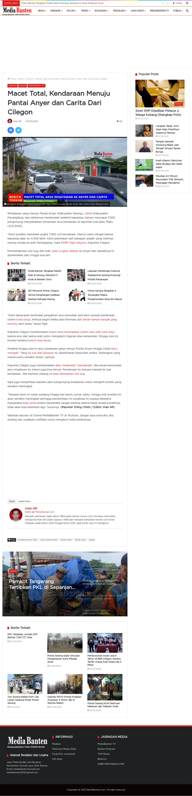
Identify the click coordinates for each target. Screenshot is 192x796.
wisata (91, 540)
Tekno (84, 11)
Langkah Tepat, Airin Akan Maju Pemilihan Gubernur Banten (167, 129)
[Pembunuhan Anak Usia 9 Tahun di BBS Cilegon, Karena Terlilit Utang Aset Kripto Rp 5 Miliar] (104, 643)
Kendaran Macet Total (27, 540)
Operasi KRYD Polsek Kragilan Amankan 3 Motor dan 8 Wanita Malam (64, 700)
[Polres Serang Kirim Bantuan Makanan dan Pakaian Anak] (104, 687)
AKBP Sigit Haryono (73, 243)
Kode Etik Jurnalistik (63, 754)
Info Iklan (57, 759)
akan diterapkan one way (69, 374)
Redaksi (56, 744)
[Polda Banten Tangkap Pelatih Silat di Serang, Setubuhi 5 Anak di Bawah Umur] (16, 275)
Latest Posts (24, 501)
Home (11, 79)
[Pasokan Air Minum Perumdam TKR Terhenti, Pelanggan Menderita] (144, 181)
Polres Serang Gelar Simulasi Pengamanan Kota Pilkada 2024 (63, 659)
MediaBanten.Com (44, 512)
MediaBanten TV (159, 11)
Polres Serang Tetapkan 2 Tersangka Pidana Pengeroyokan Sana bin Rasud (105, 295)
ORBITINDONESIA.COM (111, 764)
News (41, 11)
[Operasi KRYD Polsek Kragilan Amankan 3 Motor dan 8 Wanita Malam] (64, 684)
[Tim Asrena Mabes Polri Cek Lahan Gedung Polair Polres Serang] (24, 684)
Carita (88, 214)
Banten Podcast (106, 749)
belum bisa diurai (40, 341)
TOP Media (104, 754)
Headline (12, 86)
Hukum (29, 79)
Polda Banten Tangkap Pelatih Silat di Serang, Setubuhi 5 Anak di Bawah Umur (62, 3)
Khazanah (101, 11)
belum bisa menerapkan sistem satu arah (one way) (82, 332)
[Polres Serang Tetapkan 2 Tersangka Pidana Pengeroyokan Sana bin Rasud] (76, 295)
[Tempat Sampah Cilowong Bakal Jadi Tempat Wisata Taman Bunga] (144, 146)
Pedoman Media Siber (64, 749)
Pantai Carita (80, 540)
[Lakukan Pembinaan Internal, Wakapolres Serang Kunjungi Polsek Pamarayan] (76, 275)
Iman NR (17, 121)
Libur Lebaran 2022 (48, 540)
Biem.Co (102, 759)
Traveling (119, 11)
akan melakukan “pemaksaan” (74, 365)
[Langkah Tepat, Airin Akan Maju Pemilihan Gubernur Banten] (144, 131)
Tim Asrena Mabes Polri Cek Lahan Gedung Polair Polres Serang (23, 700)
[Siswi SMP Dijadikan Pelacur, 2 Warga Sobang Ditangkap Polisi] (160, 93)
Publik (177, 11)
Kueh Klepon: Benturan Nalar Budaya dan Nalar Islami (169, 164)
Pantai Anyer (66, 540)
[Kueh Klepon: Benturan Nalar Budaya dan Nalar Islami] (144, 165)
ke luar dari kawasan (41, 353)
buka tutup (23, 320)
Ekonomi (55, 11)
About (12, 501)
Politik (71, 11)
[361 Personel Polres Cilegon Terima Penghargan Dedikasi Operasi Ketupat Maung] (16, 295)
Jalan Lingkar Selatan (64, 251)
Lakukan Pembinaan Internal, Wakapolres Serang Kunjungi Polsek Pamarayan (104, 275)
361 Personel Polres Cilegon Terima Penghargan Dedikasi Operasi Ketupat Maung (44, 295)
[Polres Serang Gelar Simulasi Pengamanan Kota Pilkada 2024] (64, 643)
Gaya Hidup (137, 11)
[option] (102, 568)
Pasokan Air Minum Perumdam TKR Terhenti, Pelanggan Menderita (170, 179)
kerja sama (29, 403)
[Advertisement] (96, 43)
